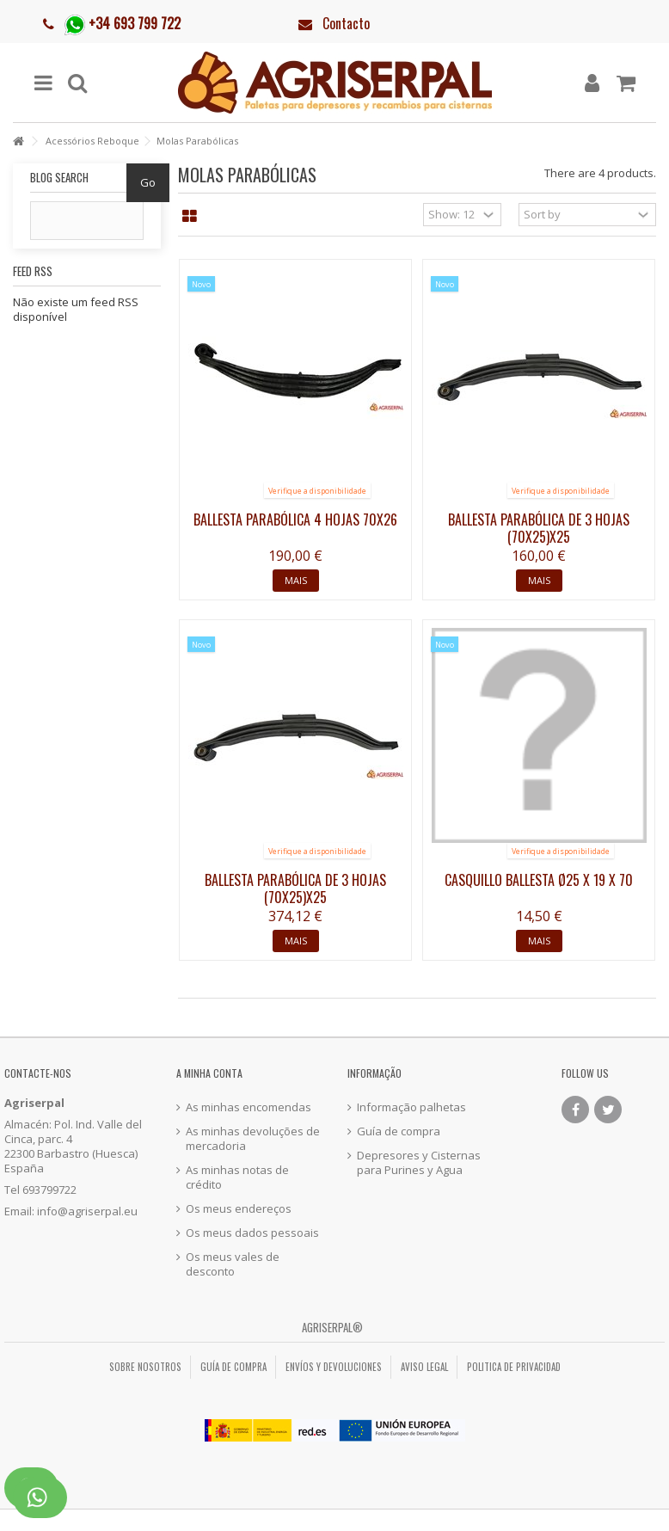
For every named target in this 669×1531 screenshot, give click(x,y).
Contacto (346, 23)
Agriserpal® (332, 1327)
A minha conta (209, 1073)
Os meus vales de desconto (232, 1264)
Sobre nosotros (145, 1367)
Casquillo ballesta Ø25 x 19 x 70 (539, 880)
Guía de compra (398, 1131)
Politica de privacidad (514, 1367)
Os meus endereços (239, 1209)
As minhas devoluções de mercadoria (253, 1138)
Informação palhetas (411, 1107)
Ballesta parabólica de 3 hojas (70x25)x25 (538, 528)
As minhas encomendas (248, 1107)
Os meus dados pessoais (252, 1233)
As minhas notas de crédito (237, 1177)
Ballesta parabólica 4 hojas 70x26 (295, 519)
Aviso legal (424, 1367)
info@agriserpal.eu (87, 1211)
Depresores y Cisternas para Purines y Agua (419, 1162)
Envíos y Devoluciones (333, 1367)
